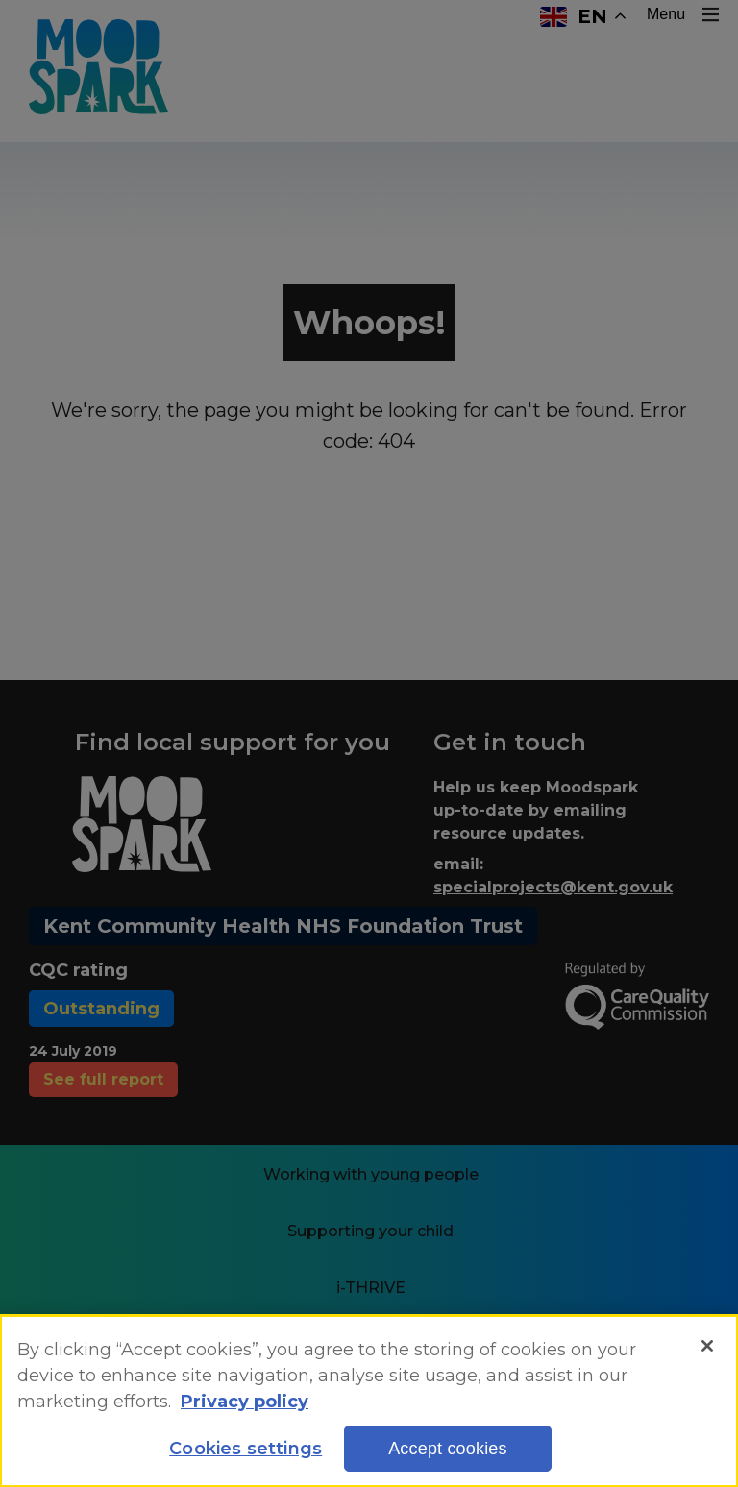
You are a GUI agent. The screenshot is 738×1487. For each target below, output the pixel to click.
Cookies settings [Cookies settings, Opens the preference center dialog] (245, 1452)
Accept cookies (447, 1452)
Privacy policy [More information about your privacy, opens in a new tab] (244, 1404)
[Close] (707, 1350)
